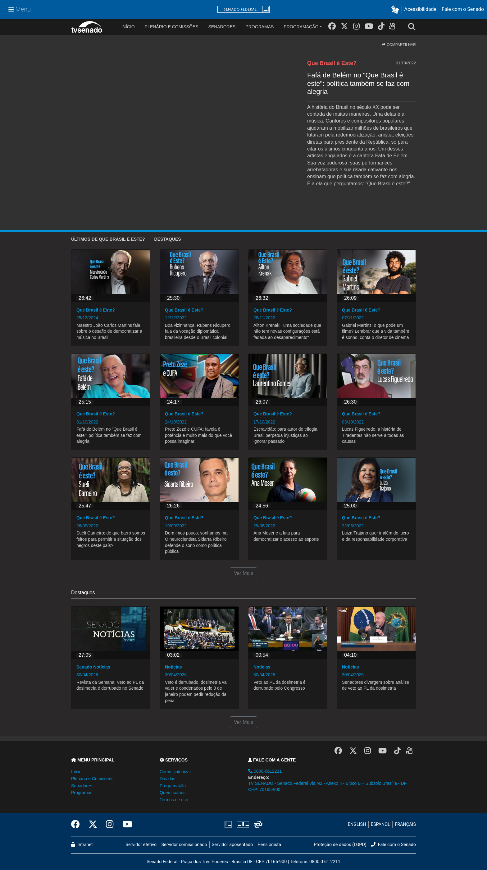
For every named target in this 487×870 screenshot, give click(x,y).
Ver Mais (243, 573)
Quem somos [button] (172, 792)
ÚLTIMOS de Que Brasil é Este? (108, 239)
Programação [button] (173, 785)
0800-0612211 (265, 771)
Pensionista (269, 844)
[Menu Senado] (19, 9)
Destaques (167, 239)
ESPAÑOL (380, 824)
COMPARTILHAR (399, 45)
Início (76, 771)
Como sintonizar (175, 771)
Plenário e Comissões (171, 26)
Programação (301, 26)
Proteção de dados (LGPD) (340, 844)
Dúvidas (167, 778)
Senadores (221, 26)
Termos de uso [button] (174, 799)
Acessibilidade (420, 9)
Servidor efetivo (141, 844)
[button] (396, 9)
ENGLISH (357, 824)
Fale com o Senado (463, 9)
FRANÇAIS (405, 824)
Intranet (82, 844)
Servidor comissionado (184, 844)
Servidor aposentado (232, 844)
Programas (259, 26)
